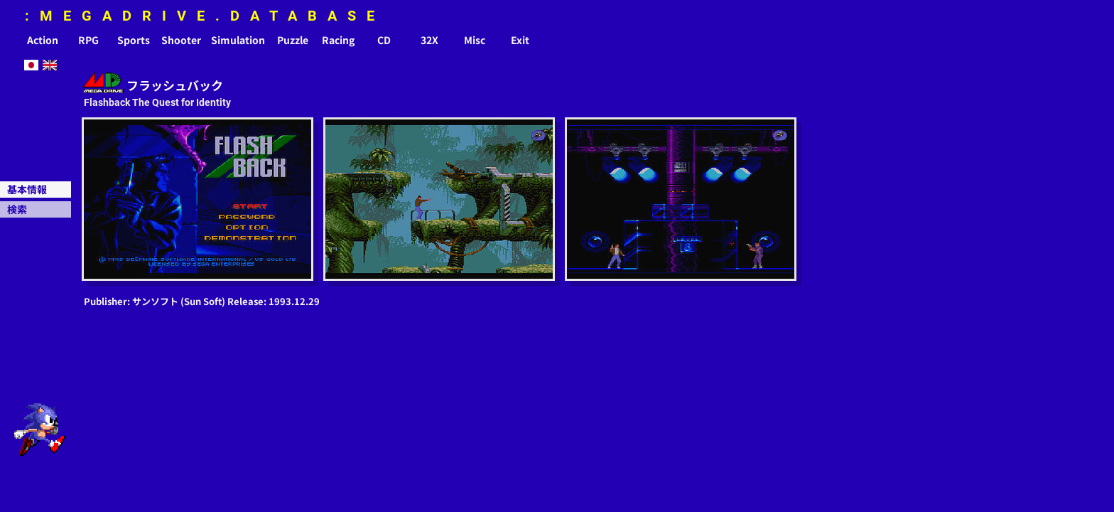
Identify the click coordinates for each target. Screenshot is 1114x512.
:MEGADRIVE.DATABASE (205, 15)
